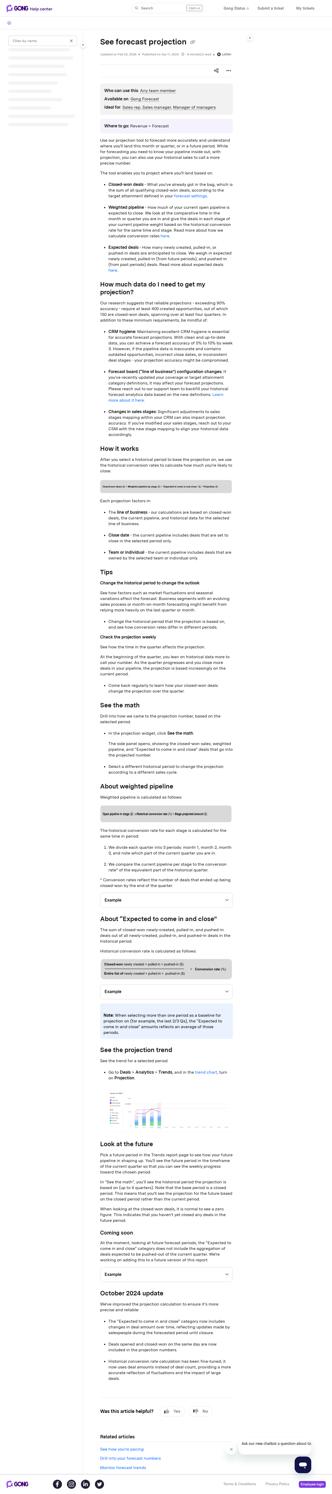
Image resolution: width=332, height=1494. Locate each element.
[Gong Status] (234, 8)
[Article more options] (229, 71)
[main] (166, 751)
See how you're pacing (122, 1449)
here (165, 235)
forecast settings (190, 195)
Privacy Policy (277, 1484)
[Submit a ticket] (271, 8)
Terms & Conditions (239, 1484)
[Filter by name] (42, 41)
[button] (168, 8)
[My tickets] (305, 8)
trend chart (206, 1072)
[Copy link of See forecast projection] (193, 42)
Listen (224, 54)
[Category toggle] (83, 45)
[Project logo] (30, 8)
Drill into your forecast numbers (130, 1458)
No (200, 1411)
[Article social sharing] (216, 71)
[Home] (9, 22)
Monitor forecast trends (123, 1467)
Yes (172, 1411)
